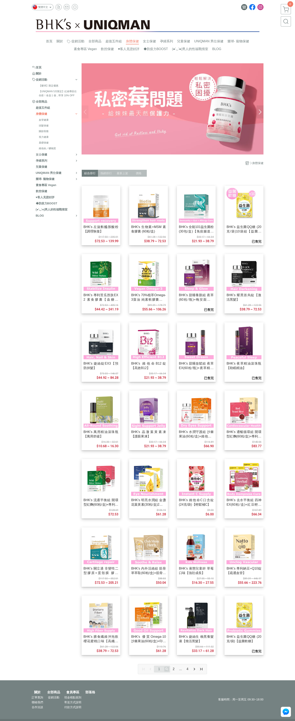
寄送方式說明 (72, 702)
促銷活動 (53, 697)
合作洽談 (37, 707)
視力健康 (44, 137)
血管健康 (44, 119)
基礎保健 (44, 142)
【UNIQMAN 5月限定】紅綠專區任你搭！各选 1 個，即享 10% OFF (58, 93)
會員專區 (72, 692)
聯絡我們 (37, 702)
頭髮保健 (44, 125)
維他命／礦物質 (47, 148)
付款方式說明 (72, 707)
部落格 (90, 692)
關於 (37, 692)
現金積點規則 (72, 697)
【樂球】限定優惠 (48, 85)
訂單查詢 (37, 697)
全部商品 (53, 692)
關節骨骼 (44, 131)
